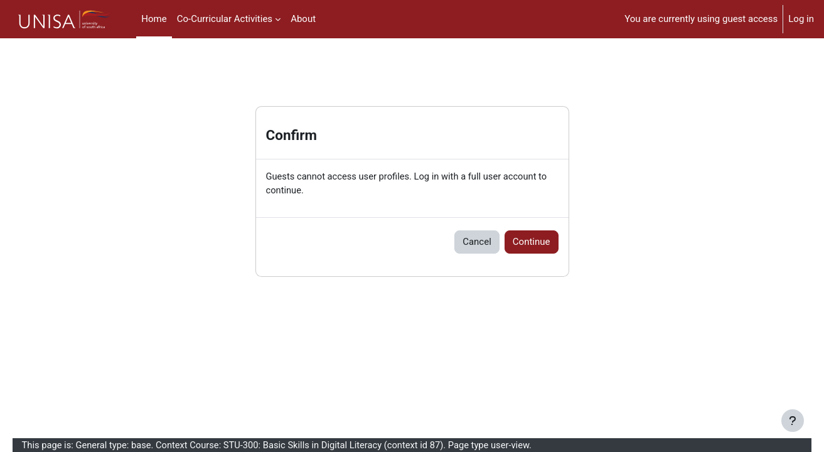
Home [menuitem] (153, 18)
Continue (531, 242)
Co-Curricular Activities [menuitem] (224, 18)
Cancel (477, 242)
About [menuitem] (303, 18)
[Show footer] (792, 420)
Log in (801, 18)
